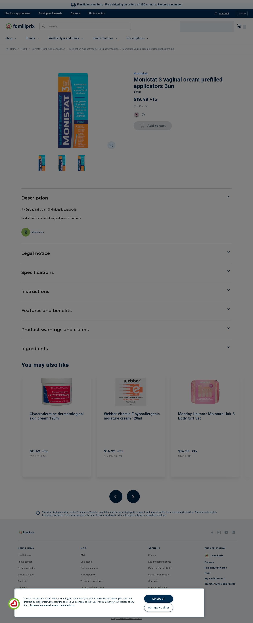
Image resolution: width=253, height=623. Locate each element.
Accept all (158, 598)
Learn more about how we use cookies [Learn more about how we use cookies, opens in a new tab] (52, 605)
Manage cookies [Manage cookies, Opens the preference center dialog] (159, 607)
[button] (14, 604)
